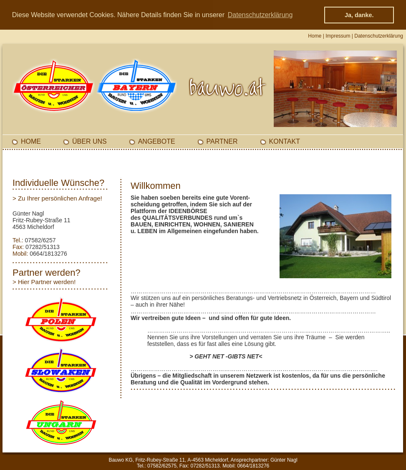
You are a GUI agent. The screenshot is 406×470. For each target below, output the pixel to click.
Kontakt (284, 141)
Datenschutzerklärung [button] (260, 14)
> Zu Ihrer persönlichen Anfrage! (57, 197)
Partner (222, 141)
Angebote (156, 141)
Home (314, 35)
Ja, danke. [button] (359, 15)
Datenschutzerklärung (378, 35)
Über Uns (89, 141)
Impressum (337, 35)
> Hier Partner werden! (44, 281)
